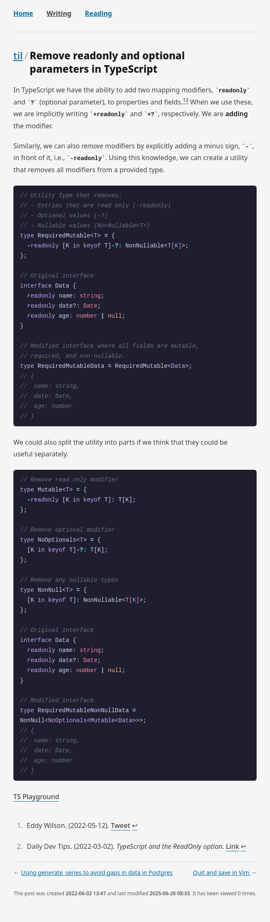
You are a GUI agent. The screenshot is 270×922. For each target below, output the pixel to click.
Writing (58, 13)
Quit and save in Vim (222, 872)
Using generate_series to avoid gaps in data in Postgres (97, 872)
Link (232, 846)
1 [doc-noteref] (184, 100)
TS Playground (36, 796)
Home (23, 13)
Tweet (120, 825)
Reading (98, 13)
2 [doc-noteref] (187, 100)
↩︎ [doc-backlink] (135, 826)
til (18, 55)
